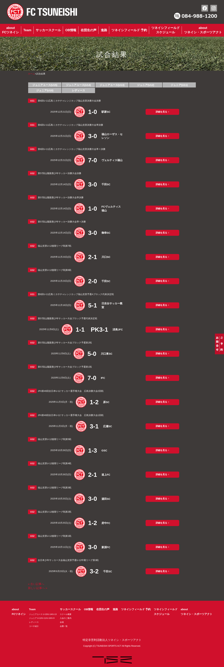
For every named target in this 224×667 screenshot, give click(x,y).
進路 (104, 30)
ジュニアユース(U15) (44, 84)
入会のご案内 (65, 618)
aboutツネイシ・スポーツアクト (203, 30)
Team (27, 30)
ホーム (31, 73)
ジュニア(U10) (44, 90)
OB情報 (70, 30)
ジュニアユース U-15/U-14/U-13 (43, 614)
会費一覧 (64, 626)
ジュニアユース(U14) (78, 84)
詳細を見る (161, 111)
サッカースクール (48, 30)
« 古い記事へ (36, 584)
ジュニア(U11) (179, 84)
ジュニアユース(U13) (112, 84)
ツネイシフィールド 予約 (129, 30)
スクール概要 (65, 614)
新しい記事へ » (37, 588)
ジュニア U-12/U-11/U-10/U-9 (41, 618)
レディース (78, 90)
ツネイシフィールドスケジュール (165, 30)
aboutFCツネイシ (10, 30)
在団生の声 (88, 30)
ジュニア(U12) (145, 84)
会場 (62, 622)
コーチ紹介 (34, 626)
